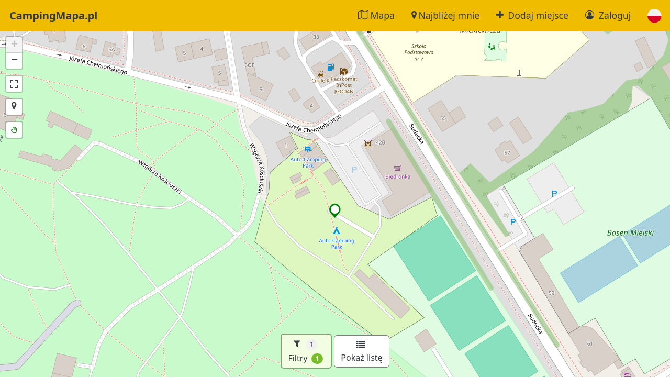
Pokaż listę (361, 351)
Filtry (305, 351)
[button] (654, 15)
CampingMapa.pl (53, 15)
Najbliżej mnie (445, 15)
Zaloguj (608, 15)
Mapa (376, 15)
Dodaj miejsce (532, 15)
